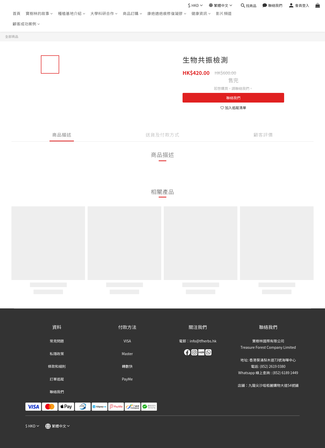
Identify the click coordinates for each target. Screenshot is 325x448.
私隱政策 (57, 353)
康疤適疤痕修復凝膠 (166, 13)
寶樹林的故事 (39, 13)
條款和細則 (57, 366)
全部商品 (11, 36)
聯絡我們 (233, 97)
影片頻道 (224, 13)
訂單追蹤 (57, 378)
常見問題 (57, 340)
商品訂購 (132, 13)
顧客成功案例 (26, 23)
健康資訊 (201, 13)
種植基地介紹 (72, 13)
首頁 (17, 13)
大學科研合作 (104, 13)
